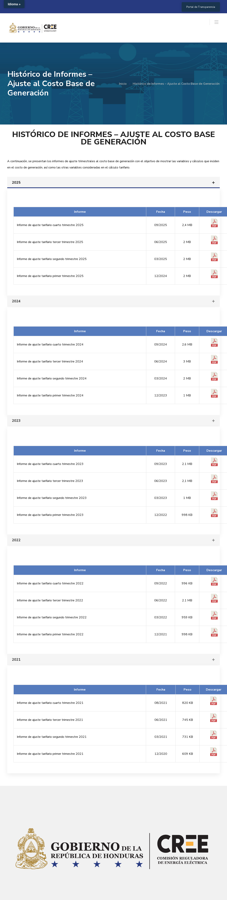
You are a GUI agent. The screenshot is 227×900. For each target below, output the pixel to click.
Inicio (123, 84)
